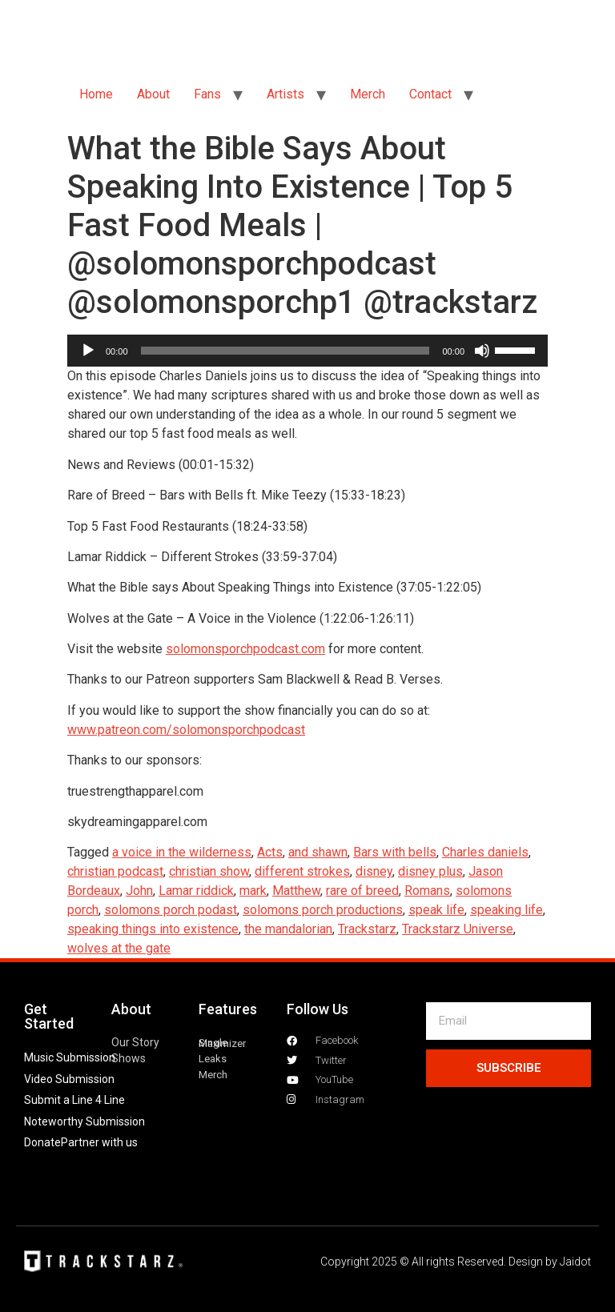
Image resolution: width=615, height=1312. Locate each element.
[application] (307, 351)
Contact (430, 94)
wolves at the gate (119, 948)
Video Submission (69, 1079)
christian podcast (115, 871)
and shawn (318, 852)
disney (374, 871)
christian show (209, 871)
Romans (427, 890)
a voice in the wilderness (181, 852)
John (139, 890)
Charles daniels (485, 852)
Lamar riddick (196, 890)
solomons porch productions (323, 909)
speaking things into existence (153, 929)
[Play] (88, 351)
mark (253, 890)
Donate (42, 1142)
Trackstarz (367, 929)
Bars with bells (394, 852)
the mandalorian (288, 929)
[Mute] (482, 351)
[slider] (285, 351)
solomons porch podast (170, 909)
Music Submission (69, 1057)
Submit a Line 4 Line (74, 1099)
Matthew (296, 890)
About (153, 94)
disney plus (430, 871)
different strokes (302, 871)
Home (96, 94)
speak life (436, 909)
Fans (207, 94)
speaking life (506, 909)
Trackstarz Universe (457, 929)
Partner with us (99, 1142)
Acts (270, 852)
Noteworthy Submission (84, 1121)
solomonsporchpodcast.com (245, 648)
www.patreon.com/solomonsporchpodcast (186, 729)
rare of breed (362, 890)
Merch (367, 94)
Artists (285, 94)
